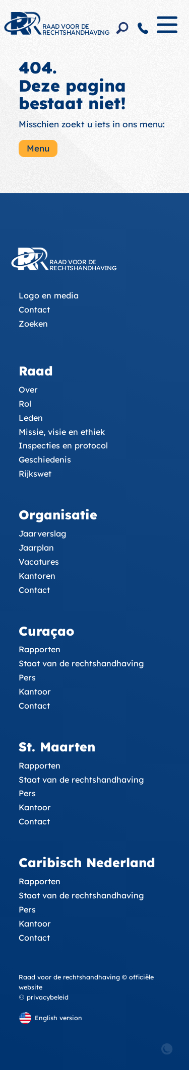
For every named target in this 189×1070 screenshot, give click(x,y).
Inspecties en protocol (63, 445)
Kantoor (35, 691)
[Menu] (167, 29)
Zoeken (33, 324)
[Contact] (143, 28)
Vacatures (39, 562)
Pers (27, 677)
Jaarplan (36, 548)
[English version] (50, 1018)
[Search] (122, 28)
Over (28, 390)
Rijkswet (35, 474)
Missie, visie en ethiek (62, 432)
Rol (25, 404)
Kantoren (37, 576)
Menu (38, 148)
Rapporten (39, 649)
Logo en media (49, 295)
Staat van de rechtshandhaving (81, 663)
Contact (34, 309)
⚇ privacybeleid (44, 997)
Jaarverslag (43, 533)
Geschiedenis (45, 459)
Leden (31, 418)
